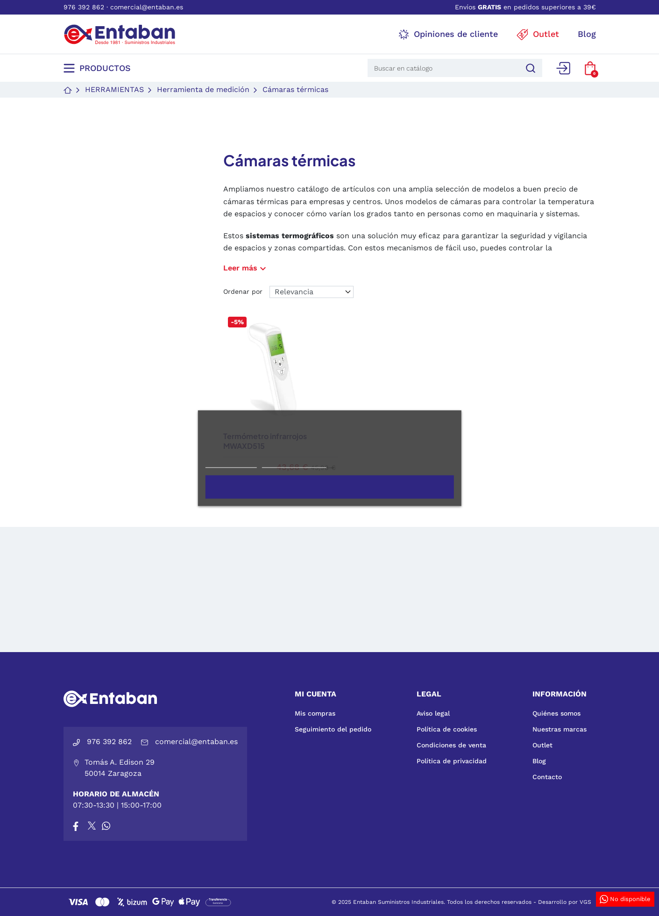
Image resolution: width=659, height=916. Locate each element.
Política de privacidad (452, 761)
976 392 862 (84, 7)
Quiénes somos (556, 713)
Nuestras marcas (559, 729)
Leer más (246, 267)
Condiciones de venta (451, 745)
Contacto (547, 777)
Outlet (542, 745)
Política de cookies (447, 729)
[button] (590, 68)
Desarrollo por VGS (564, 902)
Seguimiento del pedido (333, 729)
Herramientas (114, 89)
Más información (230, 463)
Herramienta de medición (203, 89)
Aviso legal (433, 713)
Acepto (329, 486)
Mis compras (315, 713)
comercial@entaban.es (146, 7)
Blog (539, 761)
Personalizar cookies (294, 463)
